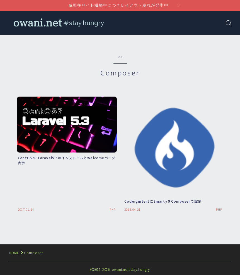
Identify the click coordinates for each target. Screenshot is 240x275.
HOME (14, 252)
